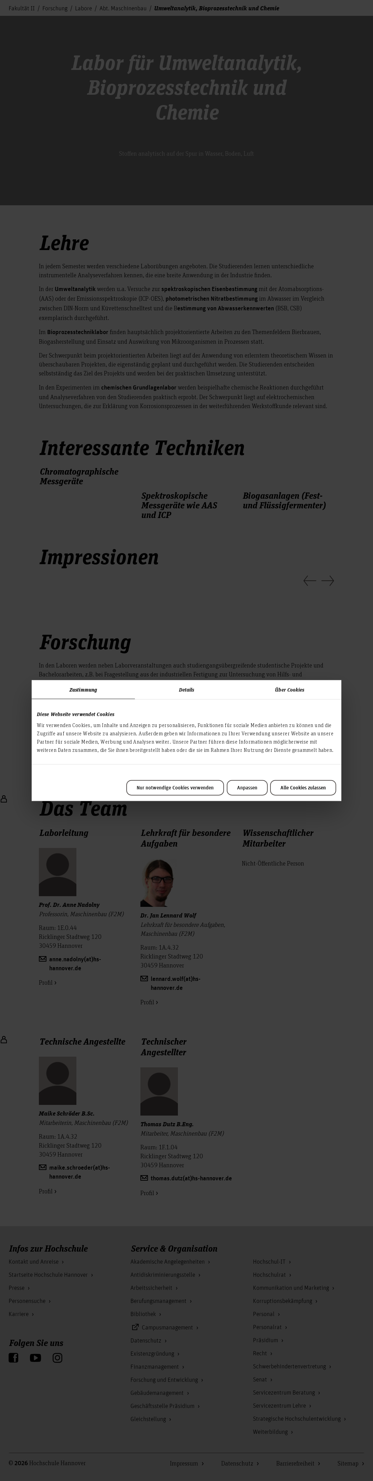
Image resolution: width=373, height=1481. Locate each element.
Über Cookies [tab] (289, 689)
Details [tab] (186, 689)
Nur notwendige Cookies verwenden (175, 787)
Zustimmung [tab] (83, 689)
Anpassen (247, 787)
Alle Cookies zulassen (303, 787)
